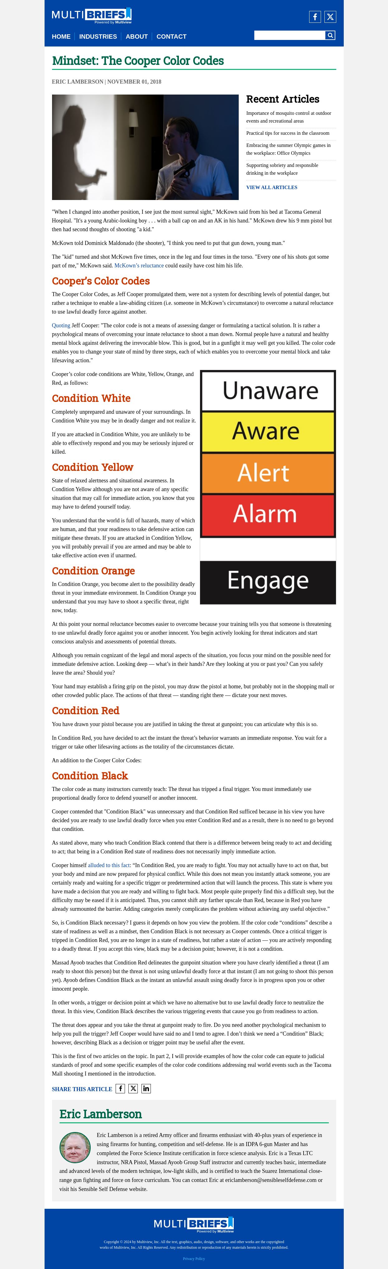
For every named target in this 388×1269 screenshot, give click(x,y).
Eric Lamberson (78, 82)
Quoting (61, 325)
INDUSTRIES (98, 36)
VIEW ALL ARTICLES (271, 187)
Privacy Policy (194, 1259)
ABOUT (137, 36)
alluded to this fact (108, 865)
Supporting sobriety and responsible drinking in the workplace (282, 169)
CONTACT (171, 36)
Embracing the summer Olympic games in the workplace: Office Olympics (288, 149)
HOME (61, 36)
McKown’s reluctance (139, 265)
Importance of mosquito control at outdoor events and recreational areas (288, 117)
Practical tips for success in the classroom (287, 133)
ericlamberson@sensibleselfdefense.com (271, 1180)
